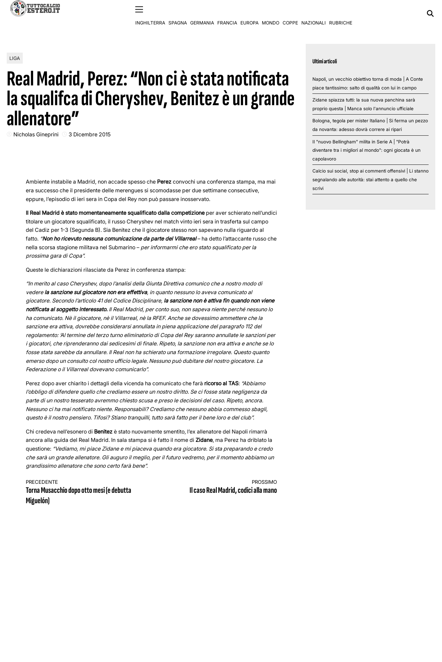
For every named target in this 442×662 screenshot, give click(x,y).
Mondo (270, 13)
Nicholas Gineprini (36, 134)
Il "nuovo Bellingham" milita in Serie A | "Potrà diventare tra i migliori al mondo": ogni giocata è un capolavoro (366, 150)
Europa (249, 13)
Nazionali (313, 13)
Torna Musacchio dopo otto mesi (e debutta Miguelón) (82, 492)
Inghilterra (150, 13)
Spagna (177, 13)
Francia (227, 13)
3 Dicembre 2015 (89, 134)
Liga (14, 58)
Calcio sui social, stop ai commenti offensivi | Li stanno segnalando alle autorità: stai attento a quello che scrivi (370, 179)
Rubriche (340, 13)
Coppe (290, 13)
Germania (202, 13)
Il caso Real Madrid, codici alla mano (220, 487)
